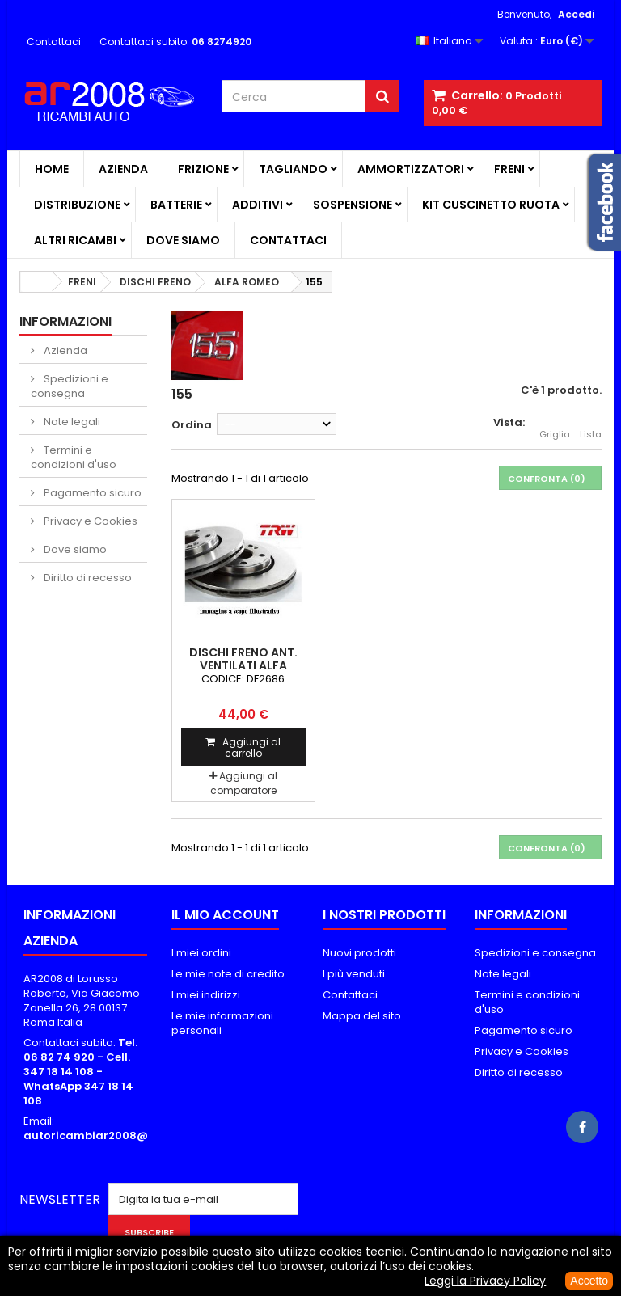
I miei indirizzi (205, 995)
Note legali (70, 421)
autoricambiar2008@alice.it (104, 1135)
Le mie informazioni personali (222, 1023)
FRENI (509, 169)
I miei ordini (201, 952)
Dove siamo (183, 240)
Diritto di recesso (86, 577)
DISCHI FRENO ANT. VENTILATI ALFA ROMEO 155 (243, 665)
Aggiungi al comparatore (243, 783)
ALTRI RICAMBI (75, 240)
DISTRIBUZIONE (77, 204)
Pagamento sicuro (91, 492)
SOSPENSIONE (352, 204)
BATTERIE (176, 204)
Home (52, 169)
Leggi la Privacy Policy (485, 1281)
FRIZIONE (203, 169)
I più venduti (354, 973)
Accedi (576, 14)
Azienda (123, 169)
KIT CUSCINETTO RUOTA (491, 204)
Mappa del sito (362, 1016)
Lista (591, 425)
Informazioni (65, 321)
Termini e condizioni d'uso (73, 457)
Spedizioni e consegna (69, 386)
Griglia (554, 425)
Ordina (191, 425)
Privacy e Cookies (89, 521)
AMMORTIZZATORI (410, 169)
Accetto (589, 1280)
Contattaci (54, 42)
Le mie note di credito (228, 973)
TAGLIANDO (293, 169)
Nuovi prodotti (359, 952)
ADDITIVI (257, 204)
